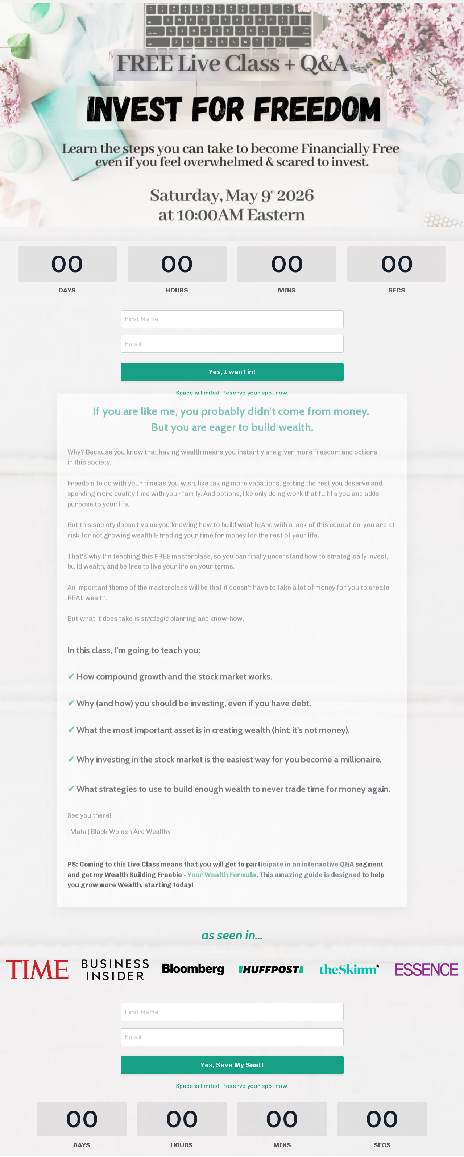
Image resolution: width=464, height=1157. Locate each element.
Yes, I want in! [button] (232, 372)
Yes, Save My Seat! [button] (232, 1066)
